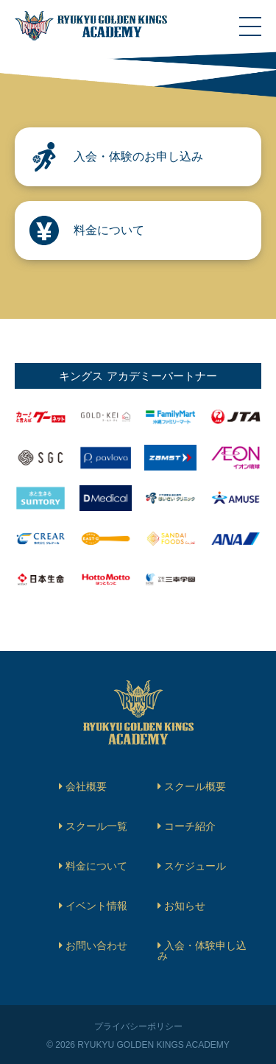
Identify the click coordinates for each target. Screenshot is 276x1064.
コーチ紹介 (190, 826)
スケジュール (195, 866)
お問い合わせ (96, 945)
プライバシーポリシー (138, 1026)
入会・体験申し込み (202, 951)
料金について (96, 866)
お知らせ (184, 906)
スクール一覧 (96, 826)
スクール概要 (195, 786)
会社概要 (86, 786)
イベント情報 (96, 906)
